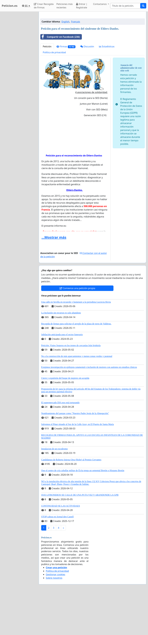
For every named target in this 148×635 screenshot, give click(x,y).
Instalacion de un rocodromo (54, 489)
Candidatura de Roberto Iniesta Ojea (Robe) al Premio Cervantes (71, 500)
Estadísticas (106, 86)
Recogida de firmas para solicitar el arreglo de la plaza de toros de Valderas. (76, 364)
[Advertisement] (92, 36)
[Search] (125, 5)
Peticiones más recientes (64, 5)
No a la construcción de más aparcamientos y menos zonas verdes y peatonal (76, 396)
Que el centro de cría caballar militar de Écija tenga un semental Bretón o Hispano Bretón (82, 511)
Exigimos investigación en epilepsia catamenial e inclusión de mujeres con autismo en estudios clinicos (89, 407)
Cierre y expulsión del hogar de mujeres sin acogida (65, 418)
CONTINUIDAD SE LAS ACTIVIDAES (60, 546)
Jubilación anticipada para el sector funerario (62, 375)
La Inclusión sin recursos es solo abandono (61, 353)
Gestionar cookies (55, 614)
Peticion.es (9, 6)
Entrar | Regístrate (81, 5)
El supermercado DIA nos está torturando (60, 443)
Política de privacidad (54, 92)
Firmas (65, 86)
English (65, 61)
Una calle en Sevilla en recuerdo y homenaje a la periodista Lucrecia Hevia (76, 342)
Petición (47, 86)
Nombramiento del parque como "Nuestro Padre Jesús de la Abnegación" (75, 453)
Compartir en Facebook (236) (60, 77)
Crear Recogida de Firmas (43, 5)
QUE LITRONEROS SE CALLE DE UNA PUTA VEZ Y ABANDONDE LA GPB (80, 535)
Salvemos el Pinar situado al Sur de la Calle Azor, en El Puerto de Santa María (77, 464)
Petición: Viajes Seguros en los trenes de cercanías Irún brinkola (71, 385)
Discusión (87, 86)
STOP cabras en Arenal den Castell (57, 557)
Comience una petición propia (77, 328)
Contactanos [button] (100, 4)
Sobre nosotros (54, 618)
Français (75, 61)
